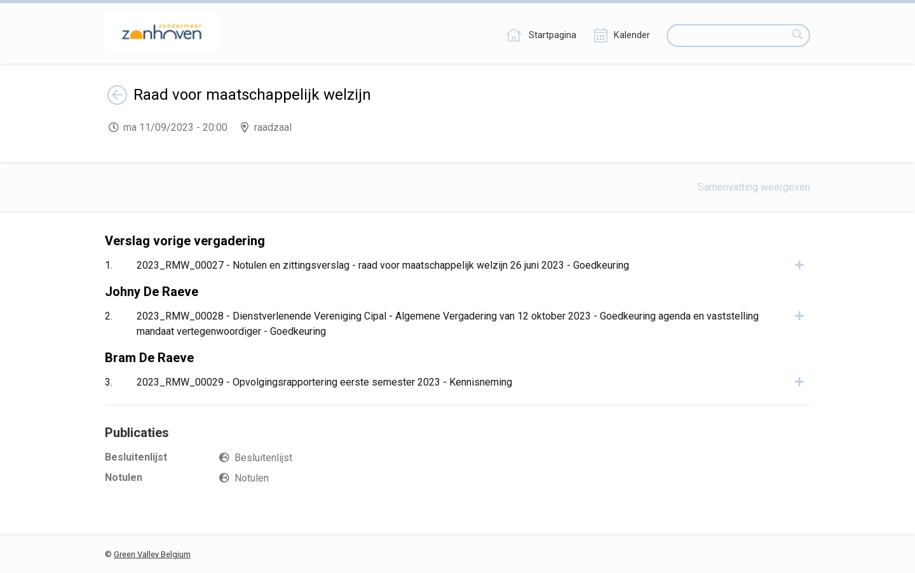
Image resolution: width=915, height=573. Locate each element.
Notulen (251, 478)
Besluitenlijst (263, 458)
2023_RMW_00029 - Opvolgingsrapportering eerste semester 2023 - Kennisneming (324, 382)
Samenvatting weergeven (754, 187)
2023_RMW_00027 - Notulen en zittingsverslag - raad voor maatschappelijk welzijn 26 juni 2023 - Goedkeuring (383, 265)
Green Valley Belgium (152, 554)
